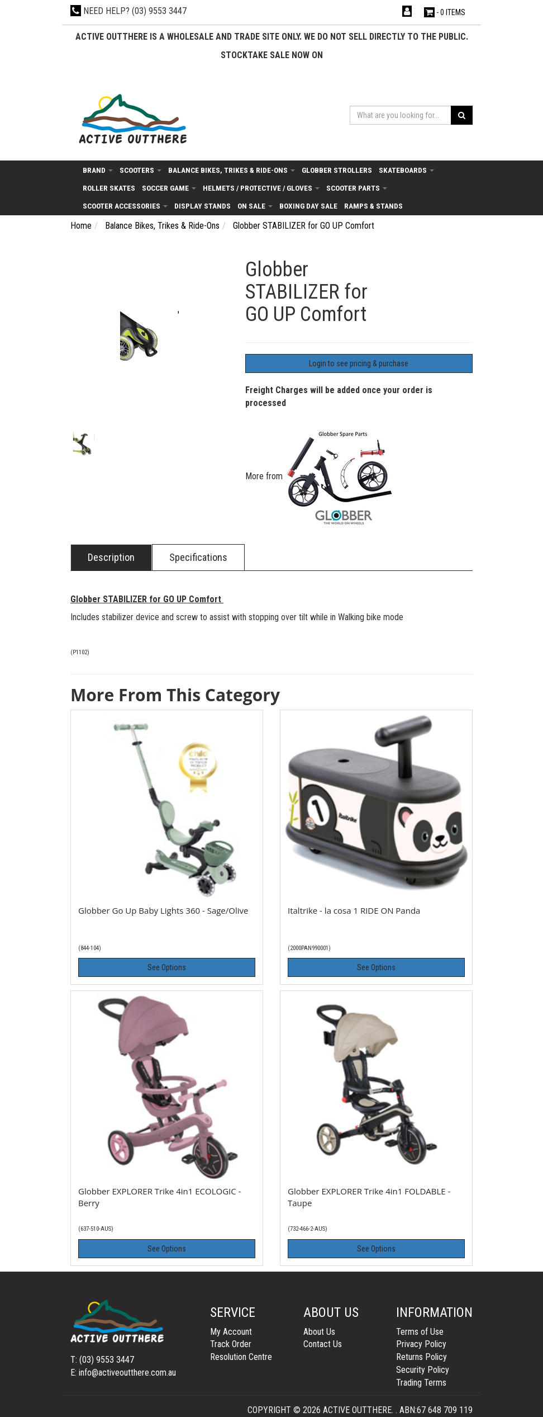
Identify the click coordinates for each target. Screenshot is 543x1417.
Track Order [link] (230, 1344)
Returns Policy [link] (421, 1357)
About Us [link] (319, 1331)
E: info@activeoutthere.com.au (123, 1372)
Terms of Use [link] (420, 1331)
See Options (166, 967)
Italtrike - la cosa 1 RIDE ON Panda (354, 910)
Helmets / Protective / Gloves (261, 187)
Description (111, 557)
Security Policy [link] (422, 1369)
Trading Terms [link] (421, 1382)
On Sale (255, 205)
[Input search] (400, 115)
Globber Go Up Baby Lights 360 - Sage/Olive (163, 910)
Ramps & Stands (373, 205)
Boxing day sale (308, 205)
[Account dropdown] (408, 11)
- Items (444, 12)
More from (321, 476)
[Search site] (462, 115)
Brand (98, 170)
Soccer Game (169, 187)
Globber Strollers (337, 170)
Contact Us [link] (322, 1344)
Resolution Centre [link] (241, 1357)
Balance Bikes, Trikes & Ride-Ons (231, 170)
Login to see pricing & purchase (358, 363)
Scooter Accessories (125, 205)
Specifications (198, 557)
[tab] (111, 557)
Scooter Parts (356, 187)
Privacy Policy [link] (421, 1344)
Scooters (140, 170)
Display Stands (202, 205)
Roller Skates (109, 187)
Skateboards (406, 170)
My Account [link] (231, 1331)
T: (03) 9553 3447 (102, 1359)
